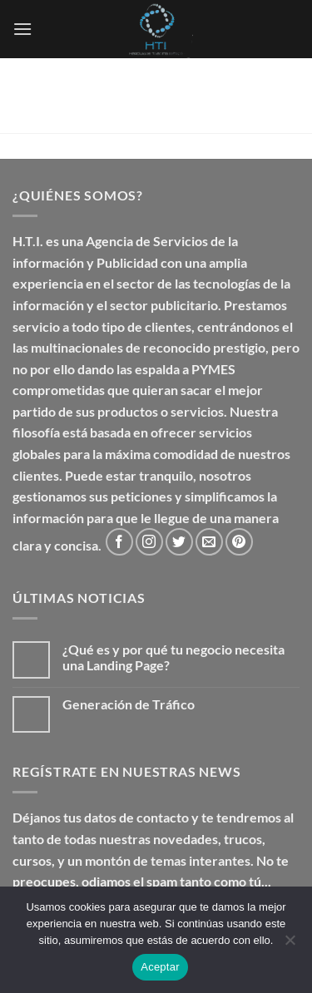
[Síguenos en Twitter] (179, 542)
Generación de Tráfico (128, 704)
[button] (22, 28)
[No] (290, 944)
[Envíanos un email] (209, 542)
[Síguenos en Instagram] (149, 542)
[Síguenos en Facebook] (119, 542)
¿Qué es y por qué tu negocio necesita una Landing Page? (173, 657)
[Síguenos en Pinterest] (239, 542)
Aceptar (160, 967)
